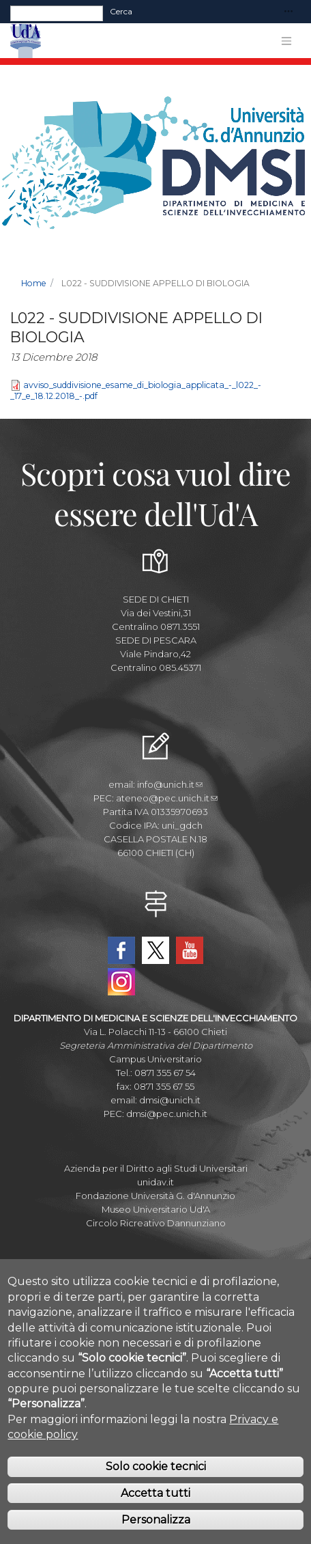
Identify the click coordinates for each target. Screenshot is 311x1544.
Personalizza (155, 1533)
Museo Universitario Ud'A (156, 1209)
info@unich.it (170, 784)
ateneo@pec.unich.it (167, 797)
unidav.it (155, 1181)
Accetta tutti (155, 1506)
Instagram (121, 981)
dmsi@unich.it (170, 1099)
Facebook (121, 950)
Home (33, 283)
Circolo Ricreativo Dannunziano (156, 1222)
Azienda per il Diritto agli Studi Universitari (156, 1168)
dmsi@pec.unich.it (166, 1113)
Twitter (155, 950)
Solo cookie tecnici (156, 1480)
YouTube (190, 950)
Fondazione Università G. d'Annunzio (155, 1195)
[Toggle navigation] (288, 12)
